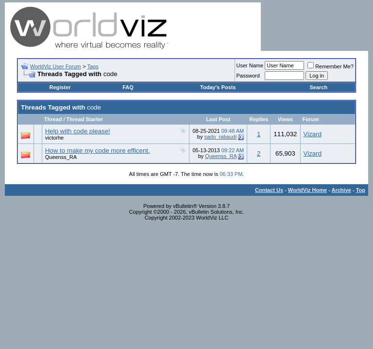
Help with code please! (77, 131)
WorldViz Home (307, 190)
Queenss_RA (61, 157)
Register (60, 87)
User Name (250, 65)
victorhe (54, 138)
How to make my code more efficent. (97, 150)
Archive (341, 190)
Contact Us (269, 190)
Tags (92, 66)
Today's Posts (218, 87)
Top (360, 190)
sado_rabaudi (220, 137)
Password (248, 76)
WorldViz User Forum (55, 66)
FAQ (128, 87)
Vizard (313, 134)
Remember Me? (330, 66)
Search (318, 87)
